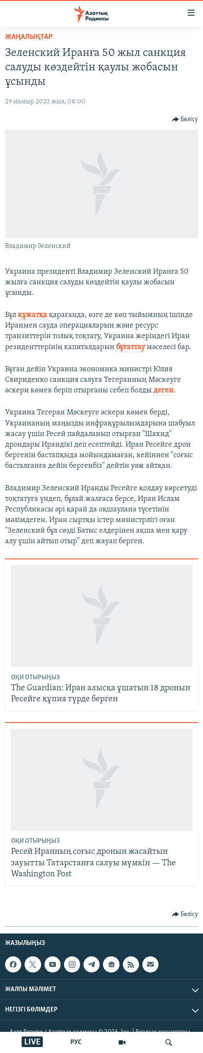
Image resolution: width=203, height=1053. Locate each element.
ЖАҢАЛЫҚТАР (29, 37)
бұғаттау (130, 347)
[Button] (185, 119)
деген (163, 390)
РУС (76, 1042)
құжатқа (33, 315)
